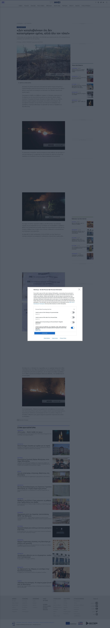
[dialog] (55, 314)
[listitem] (55, 309)
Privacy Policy (63, 338)
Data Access (55, 338)
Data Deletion (47, 338)
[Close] (79, 289)
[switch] (73, 312)
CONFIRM (44, 333)
